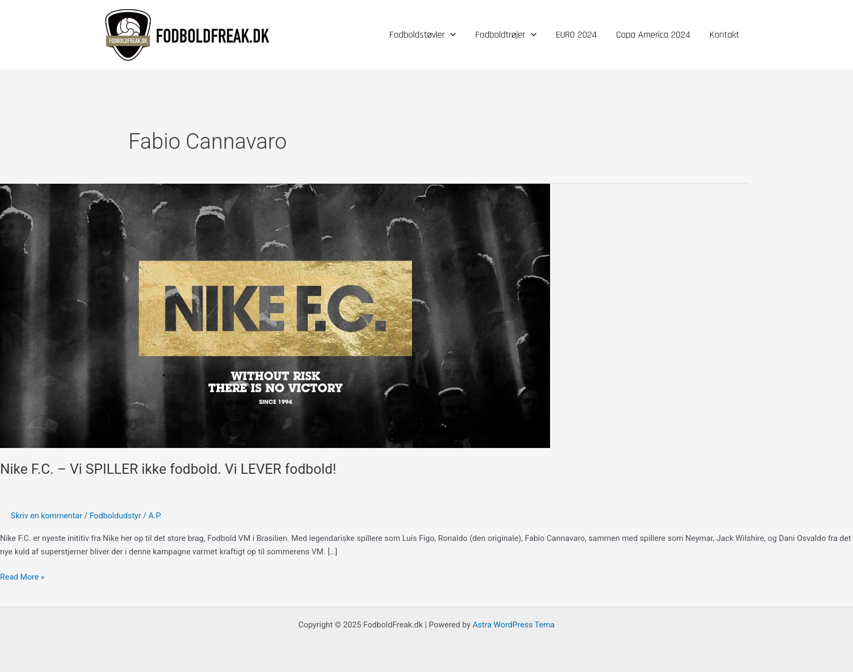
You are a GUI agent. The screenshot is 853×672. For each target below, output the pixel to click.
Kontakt (724, 34)
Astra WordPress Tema (514, 625)
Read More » (22, 576)
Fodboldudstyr (115, 516)
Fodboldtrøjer (506, 35)
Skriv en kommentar (46, 516)
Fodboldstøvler (422, 35)
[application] (450, 35)
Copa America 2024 (653, 34)
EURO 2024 (576, 34)
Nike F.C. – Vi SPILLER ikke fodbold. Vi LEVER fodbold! (168, 469)
